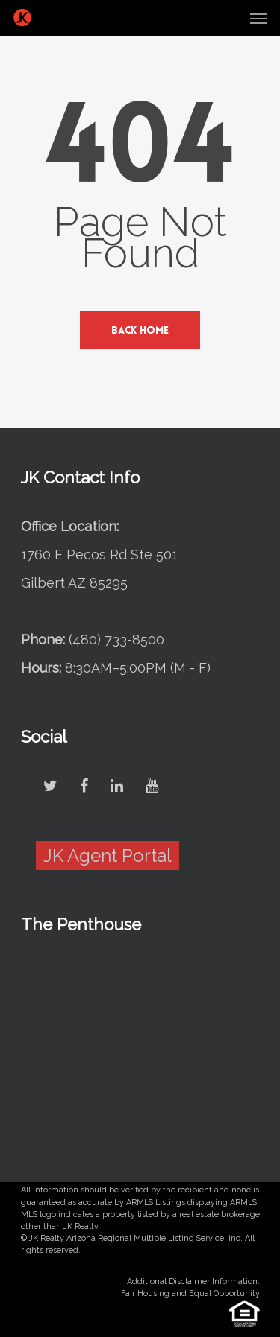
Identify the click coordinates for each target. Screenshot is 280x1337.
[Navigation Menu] (258, 17)
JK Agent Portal (107, 855)
